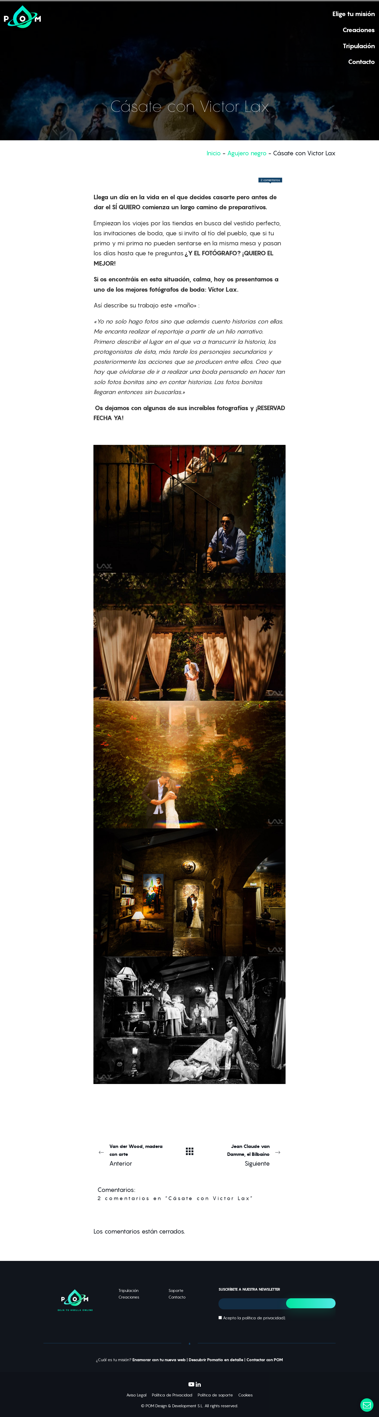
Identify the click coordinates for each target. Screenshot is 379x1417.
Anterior (131, 1154)
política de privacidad (263, 1317)
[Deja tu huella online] (22, 37)
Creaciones (128, 1297)
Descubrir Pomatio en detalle (216, 1360)
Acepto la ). (252, 1317)
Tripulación (128, 1290)
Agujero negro (247, 153)
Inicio (214, 153)
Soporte (175, 1290)
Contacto (177, 1297)
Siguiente (247, 1154)
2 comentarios (270, 180)
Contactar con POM (264, 1360)
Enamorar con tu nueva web (159, 1360)
